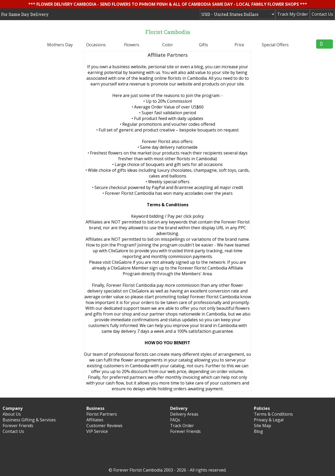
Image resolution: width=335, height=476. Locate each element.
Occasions (96, 45)
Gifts (203, 45)
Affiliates (94, 420)
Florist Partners (101, 414)
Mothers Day (60, 45)
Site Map (262, 425)
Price (239, 45)
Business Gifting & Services (29, 420)
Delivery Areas (184, 414)
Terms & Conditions (273, 414)
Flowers (131, 45)
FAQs (175, 420)
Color (167, 45)
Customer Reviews (104, 425)
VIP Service (97, 431)
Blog (258, 431)
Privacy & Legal (268, 420)
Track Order (182, 425)
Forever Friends (18, 425)
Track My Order (292, 14)
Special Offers (275, 45)
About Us (12, 414)
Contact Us (322, 14)
